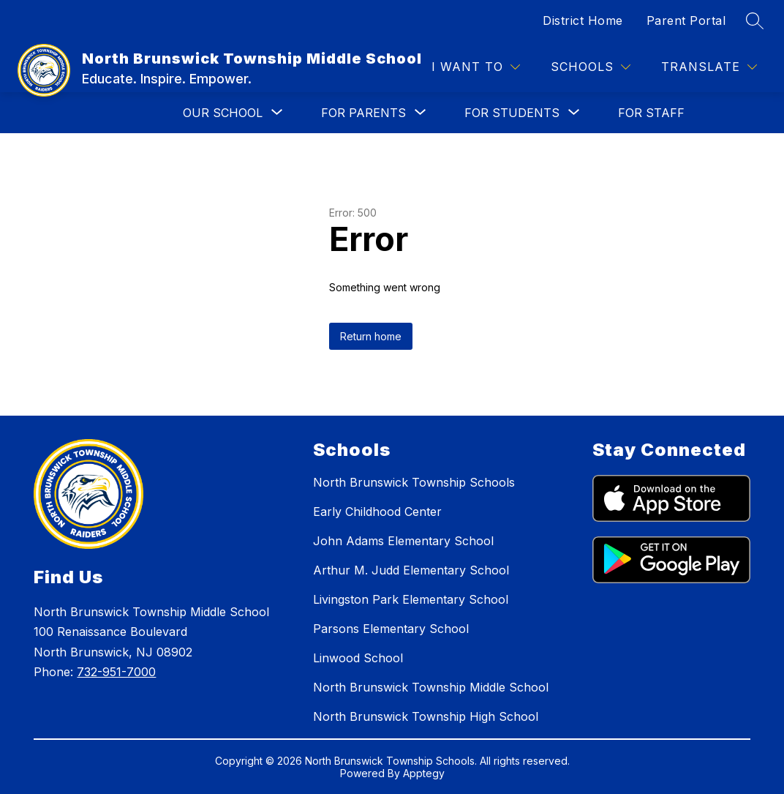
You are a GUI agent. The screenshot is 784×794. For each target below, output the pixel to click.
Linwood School (358, 658)
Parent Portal (686, 20)
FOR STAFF (651, 112)
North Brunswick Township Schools (414, 482)
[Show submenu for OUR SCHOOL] (223, 112)
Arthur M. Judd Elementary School (411, 570)
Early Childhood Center (377, 511)
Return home (371, 336)
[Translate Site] (709, 67)
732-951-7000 (116, 671)
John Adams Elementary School (403, 540)
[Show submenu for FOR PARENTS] (363, 112)
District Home (583, 20)
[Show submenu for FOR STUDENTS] (511, 112)
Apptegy (424, 773)
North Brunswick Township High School (425, 716)
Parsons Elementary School (391, 628)
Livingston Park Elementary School (410, 599)
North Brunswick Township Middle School (431, 687)
